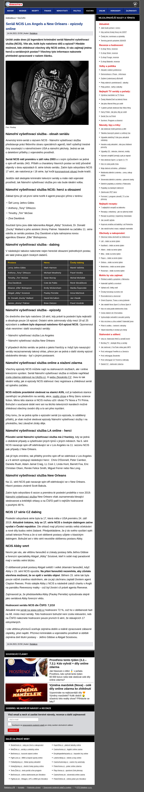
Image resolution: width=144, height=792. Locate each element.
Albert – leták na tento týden (111, 250)
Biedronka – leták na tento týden (113, 267)
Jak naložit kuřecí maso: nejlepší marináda (117, 229)
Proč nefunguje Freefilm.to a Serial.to (115, 351)
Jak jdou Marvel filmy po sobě (112, 104)
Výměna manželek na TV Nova (112, 95)
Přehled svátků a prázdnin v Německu (115, 279)
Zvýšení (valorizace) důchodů (112, 78)
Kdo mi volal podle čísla (110, 164)
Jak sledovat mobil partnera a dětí (113, 129)
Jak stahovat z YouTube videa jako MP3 (116, 347)
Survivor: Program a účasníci (111, 120)
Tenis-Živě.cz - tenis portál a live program (26, 770)
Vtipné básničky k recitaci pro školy (114, 330)
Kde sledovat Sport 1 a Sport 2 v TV (114, 160)
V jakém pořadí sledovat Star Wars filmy (116, 108)
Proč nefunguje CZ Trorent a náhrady (115, 360)
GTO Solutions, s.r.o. (84, 787)
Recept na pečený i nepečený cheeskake (116, 216)
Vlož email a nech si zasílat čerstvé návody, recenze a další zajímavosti (46, 714)
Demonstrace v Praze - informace (113, 74)
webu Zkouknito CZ (60, 377)
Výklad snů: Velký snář (109, 288)
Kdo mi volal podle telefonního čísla (114, 309)
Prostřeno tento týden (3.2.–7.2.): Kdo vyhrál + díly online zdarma (69, 663)
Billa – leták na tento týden (111, 254)
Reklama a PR (9, 787)
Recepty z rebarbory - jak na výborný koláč (117, 212)
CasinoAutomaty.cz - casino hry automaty (69, 762)
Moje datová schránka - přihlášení (113, 168)
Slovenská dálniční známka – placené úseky (117, 180)
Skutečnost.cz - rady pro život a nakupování (27, 745)
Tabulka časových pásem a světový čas (115, 133)
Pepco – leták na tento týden (111, 258)
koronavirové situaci (66, 171)
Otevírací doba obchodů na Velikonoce (115, 237)
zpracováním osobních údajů (33, 725)
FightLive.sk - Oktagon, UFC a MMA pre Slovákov (29, 779)
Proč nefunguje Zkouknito (110, 356)
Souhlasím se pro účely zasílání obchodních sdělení (42, 725)
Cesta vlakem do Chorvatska (111, 313)
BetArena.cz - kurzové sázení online (24, 754)
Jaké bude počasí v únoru (110, 28)
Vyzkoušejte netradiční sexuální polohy (115, 317)
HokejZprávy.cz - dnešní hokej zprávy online (27, 766)
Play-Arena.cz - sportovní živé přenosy (68, 770)
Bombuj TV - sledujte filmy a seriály (114, 343)
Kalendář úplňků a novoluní (111, 283)
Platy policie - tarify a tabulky (111, 87)
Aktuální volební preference (111, 70)
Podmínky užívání (34, 787)
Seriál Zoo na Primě (108, 116)
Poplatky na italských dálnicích (112, 188)
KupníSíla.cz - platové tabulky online (67, 745)
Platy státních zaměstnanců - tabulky (114, 83)
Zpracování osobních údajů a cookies (57, 787)
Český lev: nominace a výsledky (113, 36)
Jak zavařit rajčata (107, 220)
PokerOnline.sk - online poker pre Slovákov (70, 779)
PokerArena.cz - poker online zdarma (68, 766)
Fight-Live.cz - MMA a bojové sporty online (26, 758)
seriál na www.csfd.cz (32, 610)
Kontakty (21, 787)
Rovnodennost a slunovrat (110, 296)
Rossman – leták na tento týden (113, 271)
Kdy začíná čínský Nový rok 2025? (114, 32)
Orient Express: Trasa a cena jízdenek (115, 300)
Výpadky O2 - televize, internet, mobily (115, 151)
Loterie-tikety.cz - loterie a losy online (67, 758)
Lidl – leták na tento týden (110, 241)
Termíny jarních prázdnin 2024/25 (113, 41)
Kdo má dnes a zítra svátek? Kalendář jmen (117, 321)
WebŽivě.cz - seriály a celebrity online (25, 749)
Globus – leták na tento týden (112, 262)
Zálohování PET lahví (109, 192)
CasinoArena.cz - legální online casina (68, 749)
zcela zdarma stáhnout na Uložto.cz (26, 377)
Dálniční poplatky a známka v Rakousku (116, 184)
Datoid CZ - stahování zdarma (112, 364)
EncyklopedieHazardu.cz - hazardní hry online (71, 754)
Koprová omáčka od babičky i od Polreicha (117, 224)
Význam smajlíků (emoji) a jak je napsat (115, 156)
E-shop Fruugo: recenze (110, 57)
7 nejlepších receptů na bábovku (113, 208)
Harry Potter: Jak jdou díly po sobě (114, 112)
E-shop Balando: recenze (110, 62)
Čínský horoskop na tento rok (112, 292)
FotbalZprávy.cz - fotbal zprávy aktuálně (25, 762)
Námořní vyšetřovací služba (21, 496)
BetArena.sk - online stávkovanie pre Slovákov (28, 775)
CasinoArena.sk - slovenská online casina (69, 775)
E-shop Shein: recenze (109, 53)
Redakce (33, 33)
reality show (59, 396)
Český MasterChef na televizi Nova (114, 99)
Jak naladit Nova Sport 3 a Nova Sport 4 (116, 305)
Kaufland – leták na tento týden (112, 245)
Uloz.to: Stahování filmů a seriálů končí (115, 339)
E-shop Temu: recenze (109, 49)
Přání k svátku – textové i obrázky (113, 326)
